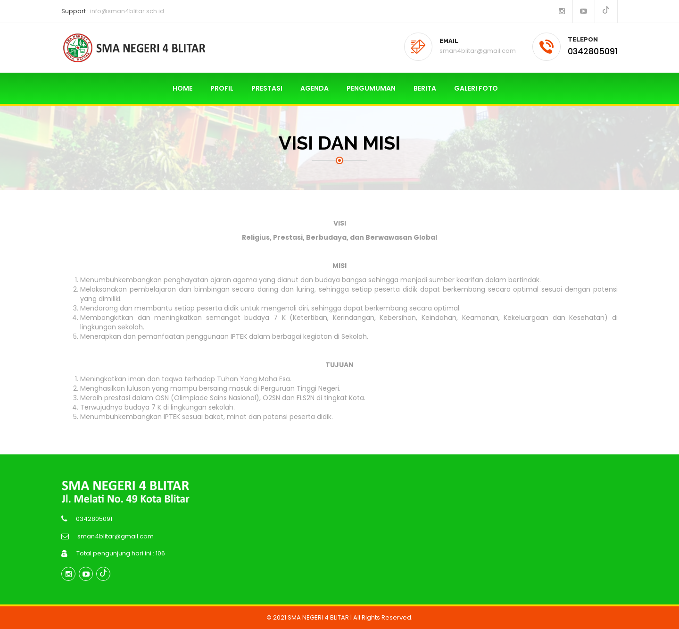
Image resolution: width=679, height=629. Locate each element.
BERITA (425, 88)
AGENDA (314, 88)
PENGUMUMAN (371, 88)
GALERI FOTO (476, 88)
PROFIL (221, 88)
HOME (182, 88)
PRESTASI (266, 88)
